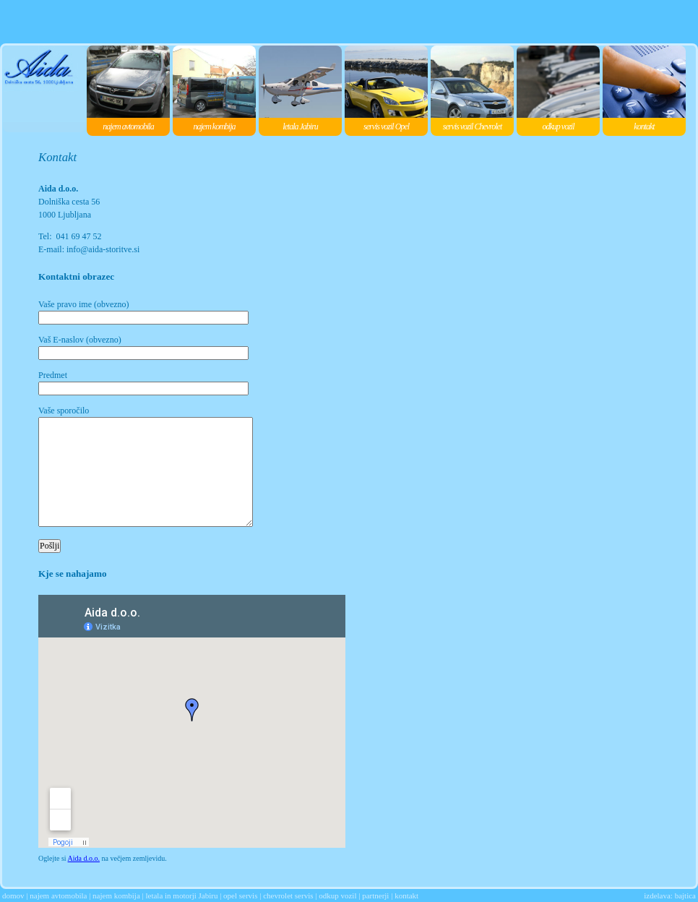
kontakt (406, 895)
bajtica (685, 895)
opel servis (240, 895)
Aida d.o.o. (84, 858)
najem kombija (116, 895)
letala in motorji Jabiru (181, 895)
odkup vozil (337, 895)
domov (13, 895)
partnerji (375, 895)
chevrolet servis (288, 895)
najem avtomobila (58, 895)
